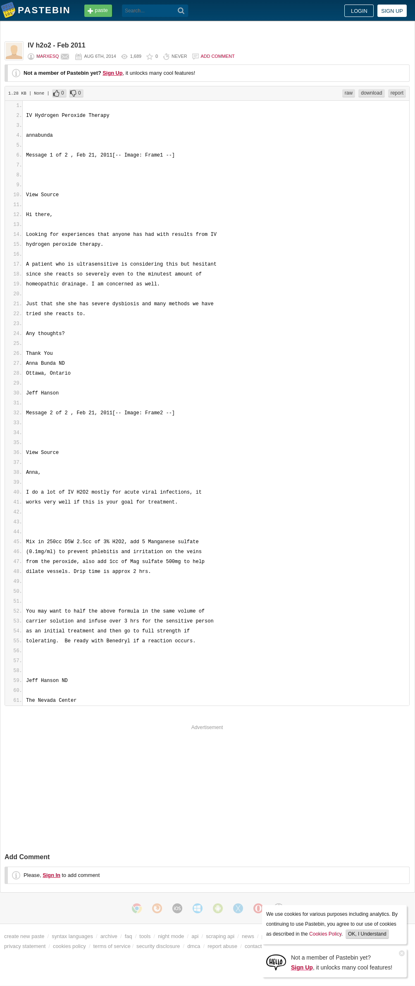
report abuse (222, 946)
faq (128, 936)
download (371, 93)
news (248, 936)
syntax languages (72, 936)
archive (108, 936)
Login (359, 11)
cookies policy (69, 946)
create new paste (24, 936)
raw (349, 93)
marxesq (47, 56)
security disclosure (158, 946)
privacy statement (24, 946)
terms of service (112, 946)
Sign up (392, 11)
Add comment (218, 56)
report (397, 93)
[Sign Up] (276, 961)
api (194, 936)
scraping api (220, 936)
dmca (193, 946)
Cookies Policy (325, 934)
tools (144, 936)
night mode (171, 936)
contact (253, 946)
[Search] (181, 11)
